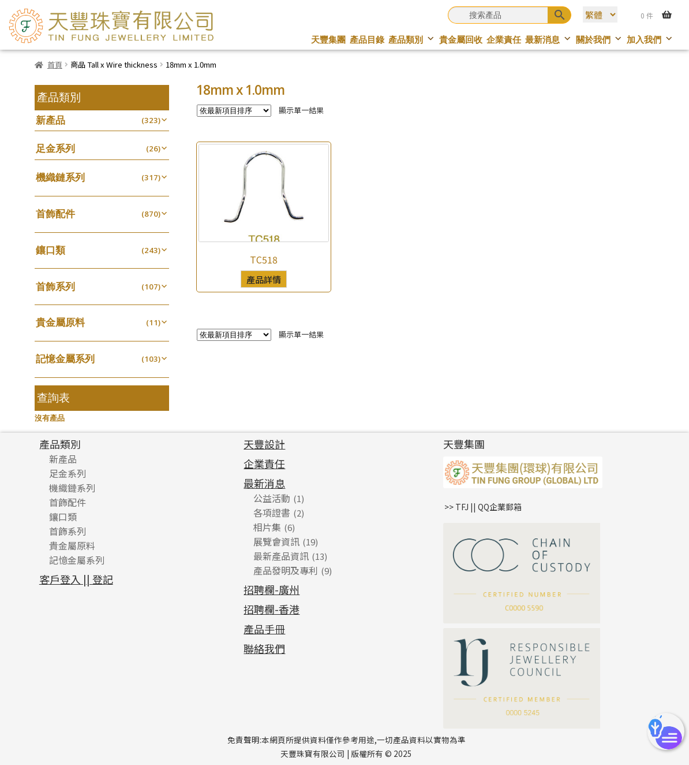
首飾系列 (55, 286)
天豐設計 (264, 443)
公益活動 (271, 498)
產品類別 (411, 39)
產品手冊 (264, 628)
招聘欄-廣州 (271, 589)
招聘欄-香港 (271, 609)
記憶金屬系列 (65, 358)
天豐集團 (328, 39)
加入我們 (650, 39)
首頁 (54, 64)
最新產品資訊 (281, 556)
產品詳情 (263, 279)
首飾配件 (55, 213)
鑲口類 (50, 250)
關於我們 (599, 39)
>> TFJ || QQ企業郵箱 (483, 507)
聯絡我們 (264, 648)
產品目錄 (367, 39)
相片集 (267, 527)
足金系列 (55, 148)
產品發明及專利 (285, 570)
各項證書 (271, 512)
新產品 (50, 120)
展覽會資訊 (276, 541)
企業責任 (503, 39)
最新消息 (548, 39)
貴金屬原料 (60, 322)
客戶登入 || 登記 (76, 578)
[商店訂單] (234, 111)
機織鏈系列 (60, 177)
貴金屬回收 (460, 39)
